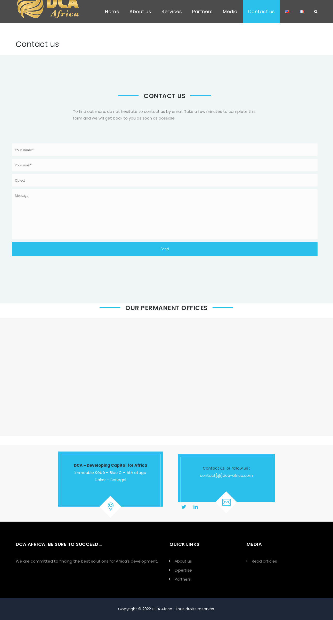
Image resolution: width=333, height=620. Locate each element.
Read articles (264, 561)
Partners (202, 11)
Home (112, 11)
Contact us (261, 11)
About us (140, 11)
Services (171, 11)
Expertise (183, 570)
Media (230, 11)
